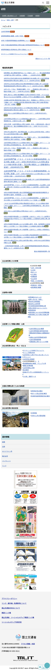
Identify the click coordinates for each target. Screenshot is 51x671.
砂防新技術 (32, 310)
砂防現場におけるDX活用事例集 (39, 312)
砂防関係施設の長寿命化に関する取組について (16, 49)
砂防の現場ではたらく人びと (38, 308)
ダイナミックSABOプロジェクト (33, 350)
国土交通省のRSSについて (11, 608)
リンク (4, 466)
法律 (3, 446)
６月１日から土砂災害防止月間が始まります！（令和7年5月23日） (25, 113)
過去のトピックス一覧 (42, 58)
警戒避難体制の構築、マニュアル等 (34, 363)
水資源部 (22, 15)
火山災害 (34, 279)
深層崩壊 (34, 276)
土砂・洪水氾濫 (36, 268)
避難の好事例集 (28, 365)
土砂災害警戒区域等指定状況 (38, 331)
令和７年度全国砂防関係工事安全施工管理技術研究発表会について (22, 45)
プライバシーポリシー (9, 598)
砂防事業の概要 (36, 287)
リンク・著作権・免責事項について (14, 603)
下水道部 (30, 15)
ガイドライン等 (7, 451)
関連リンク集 (6, 613)
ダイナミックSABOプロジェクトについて (14, 54)
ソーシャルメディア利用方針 (12, 622)
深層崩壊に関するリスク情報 (38, 342)
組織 (3, 442)
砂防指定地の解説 (37, 391)
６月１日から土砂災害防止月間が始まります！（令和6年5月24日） (25, 211)
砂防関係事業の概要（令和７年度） (12, 36)
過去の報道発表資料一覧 (42, 251)
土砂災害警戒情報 (35, 339)
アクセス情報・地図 (28, 644)
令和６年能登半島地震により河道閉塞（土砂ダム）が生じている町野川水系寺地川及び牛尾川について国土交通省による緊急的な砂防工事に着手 (27, 219)
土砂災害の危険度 (28, 359)
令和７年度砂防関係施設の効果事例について (15, 40)
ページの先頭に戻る (44, 667)
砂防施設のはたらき (35, 297)
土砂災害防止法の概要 (36, 328)
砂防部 (37, 15)
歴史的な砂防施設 (34, 301)
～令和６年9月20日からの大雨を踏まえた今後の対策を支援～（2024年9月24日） (27, 173)
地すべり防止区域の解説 (39, 393)
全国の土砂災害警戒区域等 (38, 337)
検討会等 (5, 456)
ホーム (3, 20)
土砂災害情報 (5, 31)
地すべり (34, 272)
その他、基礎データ (29, 376)
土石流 (33, 270)
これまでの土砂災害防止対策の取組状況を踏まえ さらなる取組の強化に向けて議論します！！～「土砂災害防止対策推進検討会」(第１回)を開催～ (26, 206)
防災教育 (26, 370)
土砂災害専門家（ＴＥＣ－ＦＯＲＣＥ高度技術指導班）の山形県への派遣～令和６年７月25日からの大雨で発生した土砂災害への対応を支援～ (27, 187)
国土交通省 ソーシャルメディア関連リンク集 (18, 617)
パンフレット (6, 461)
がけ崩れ (34, 274)
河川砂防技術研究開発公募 (37, 306)
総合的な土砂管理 (34, 304)
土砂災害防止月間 (28, 368)
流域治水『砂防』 (37, 285)
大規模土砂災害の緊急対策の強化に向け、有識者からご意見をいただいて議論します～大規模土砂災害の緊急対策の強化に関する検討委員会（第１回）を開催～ (27, 102)
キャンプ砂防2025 (29, 352)
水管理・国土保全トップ (9, 15)
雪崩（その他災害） (37, 281)
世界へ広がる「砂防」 (36, 299)
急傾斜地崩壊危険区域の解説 (40, 396)
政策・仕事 (10, 20)
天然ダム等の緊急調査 (38, 415)
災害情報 (34, 413)
